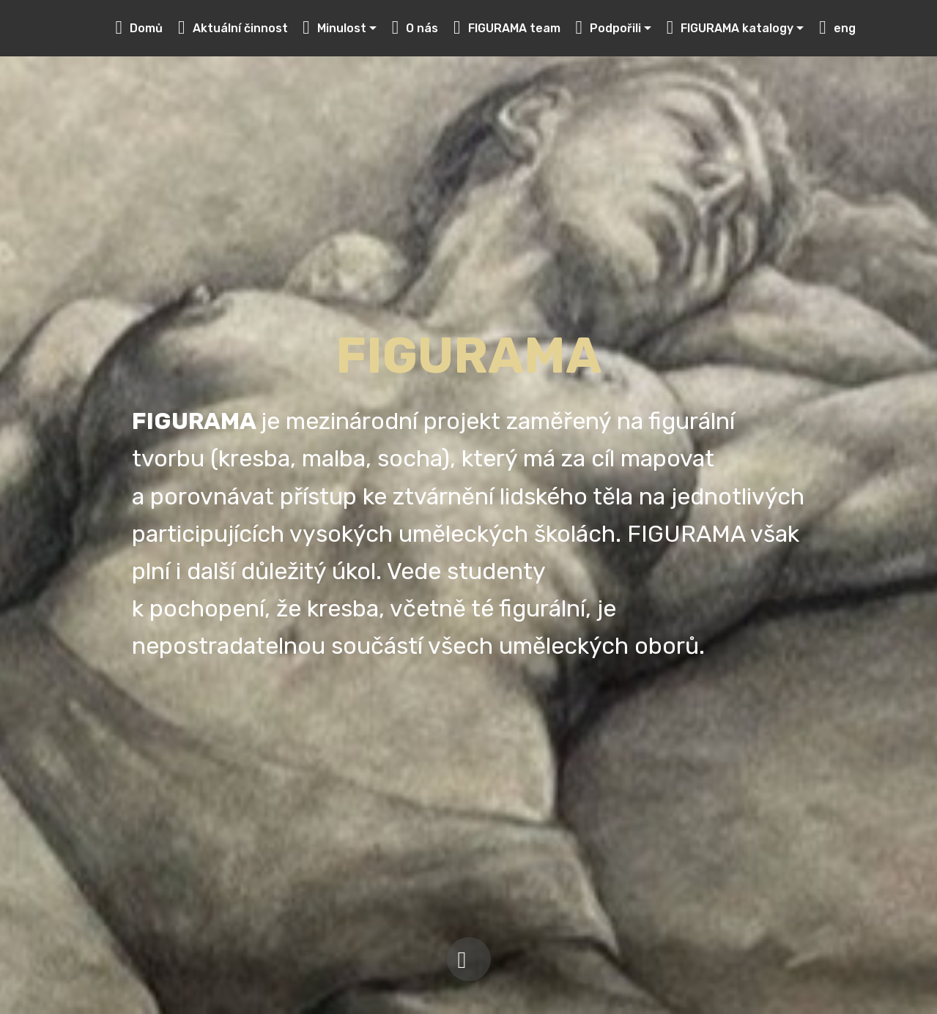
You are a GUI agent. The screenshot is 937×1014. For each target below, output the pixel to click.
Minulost (334, 28)
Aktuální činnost (233, 28)
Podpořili (608, 28)
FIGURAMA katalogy (730, 28)
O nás (415, 28)
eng (837, 28)
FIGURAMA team (506, 28)
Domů (139, 28)
